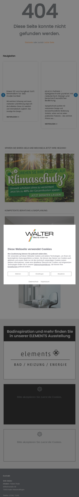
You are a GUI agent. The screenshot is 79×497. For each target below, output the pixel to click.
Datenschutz (33, 282)
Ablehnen (18, 274)
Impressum (45, 282)
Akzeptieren (61, 274)
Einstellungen (39, 274)
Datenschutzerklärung (42, 265)
